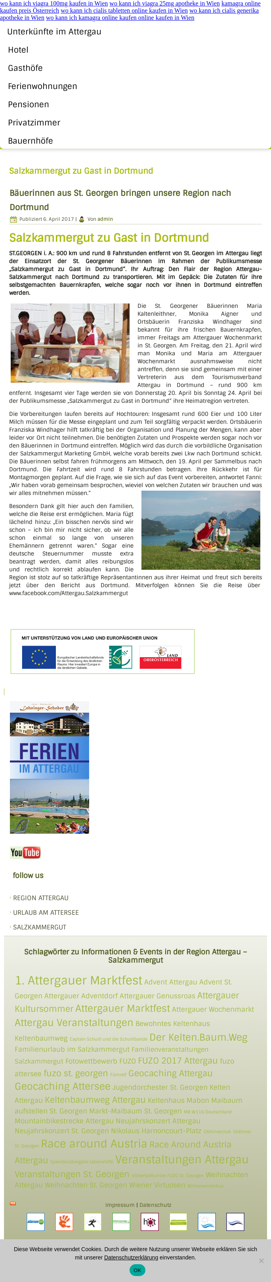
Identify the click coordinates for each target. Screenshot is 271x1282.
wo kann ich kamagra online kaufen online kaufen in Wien (120, 17)
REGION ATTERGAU (41, 898)
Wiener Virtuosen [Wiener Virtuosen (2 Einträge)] (157, 1185)
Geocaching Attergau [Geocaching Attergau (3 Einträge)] (170, 1073)
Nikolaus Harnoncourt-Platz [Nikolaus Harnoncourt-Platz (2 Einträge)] (156, 1130)
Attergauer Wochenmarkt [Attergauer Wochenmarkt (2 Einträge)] (213, 1009)
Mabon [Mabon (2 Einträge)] (198, 1100)
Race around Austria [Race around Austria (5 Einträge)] (94, 1144)
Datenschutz (155, 1205)
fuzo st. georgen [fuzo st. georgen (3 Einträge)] (76, 1073)
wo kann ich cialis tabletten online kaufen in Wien (124, 10)
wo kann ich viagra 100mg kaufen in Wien (54, 3)
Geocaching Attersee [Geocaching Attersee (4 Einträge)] (63, 1086)
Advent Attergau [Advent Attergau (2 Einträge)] (170, 982)
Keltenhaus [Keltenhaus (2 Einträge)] (166, 1100)
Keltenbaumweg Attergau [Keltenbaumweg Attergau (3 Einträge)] (95, 1099)
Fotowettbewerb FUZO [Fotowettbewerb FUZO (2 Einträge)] (100, 1061)
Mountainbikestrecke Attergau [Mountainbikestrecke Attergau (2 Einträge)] (64, 1121)
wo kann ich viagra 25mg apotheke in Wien (164, 3)
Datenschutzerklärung (131, 1257)
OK (137, 1270)
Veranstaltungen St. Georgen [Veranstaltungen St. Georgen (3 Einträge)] (72, 1174)
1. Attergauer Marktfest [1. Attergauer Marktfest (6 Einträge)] (78, 980)
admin (105, 219)
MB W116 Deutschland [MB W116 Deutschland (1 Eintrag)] (208, 1112)
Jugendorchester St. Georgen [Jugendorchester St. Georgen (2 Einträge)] (160, 1087)
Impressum (120, 1205)
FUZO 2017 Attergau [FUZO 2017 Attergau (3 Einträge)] (178, 1060)
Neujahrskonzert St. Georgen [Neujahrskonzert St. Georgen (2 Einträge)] (62, 1130)
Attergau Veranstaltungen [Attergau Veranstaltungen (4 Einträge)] (74, 1022)
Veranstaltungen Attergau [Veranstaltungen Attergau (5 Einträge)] (182, 1159)
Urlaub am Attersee (46, 912)
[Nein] (261, 1261)
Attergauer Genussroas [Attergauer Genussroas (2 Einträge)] (157, 996)
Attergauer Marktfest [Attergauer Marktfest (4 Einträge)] (122, 1008)
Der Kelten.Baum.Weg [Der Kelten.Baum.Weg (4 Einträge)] (198, 1037)
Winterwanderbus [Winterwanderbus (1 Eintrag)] (205, 1186)
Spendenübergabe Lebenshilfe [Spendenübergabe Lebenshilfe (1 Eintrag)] (81, 1161)
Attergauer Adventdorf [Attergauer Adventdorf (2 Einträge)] (81, 996)
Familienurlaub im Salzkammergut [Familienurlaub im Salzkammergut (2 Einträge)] (72, 1049)
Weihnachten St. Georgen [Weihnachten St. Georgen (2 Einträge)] (86, 1185)
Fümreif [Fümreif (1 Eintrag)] (118, 1074)
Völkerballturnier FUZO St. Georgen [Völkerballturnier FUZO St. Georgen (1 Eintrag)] (168, 1175)
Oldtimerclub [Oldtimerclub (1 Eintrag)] (217, 1131)
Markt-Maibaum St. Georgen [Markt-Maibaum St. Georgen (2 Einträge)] (135, 1111)
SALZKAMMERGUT (39, 927)
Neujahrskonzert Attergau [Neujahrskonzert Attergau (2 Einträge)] (158, 1121)
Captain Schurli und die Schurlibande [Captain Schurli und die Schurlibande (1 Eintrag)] (108, 1039)
